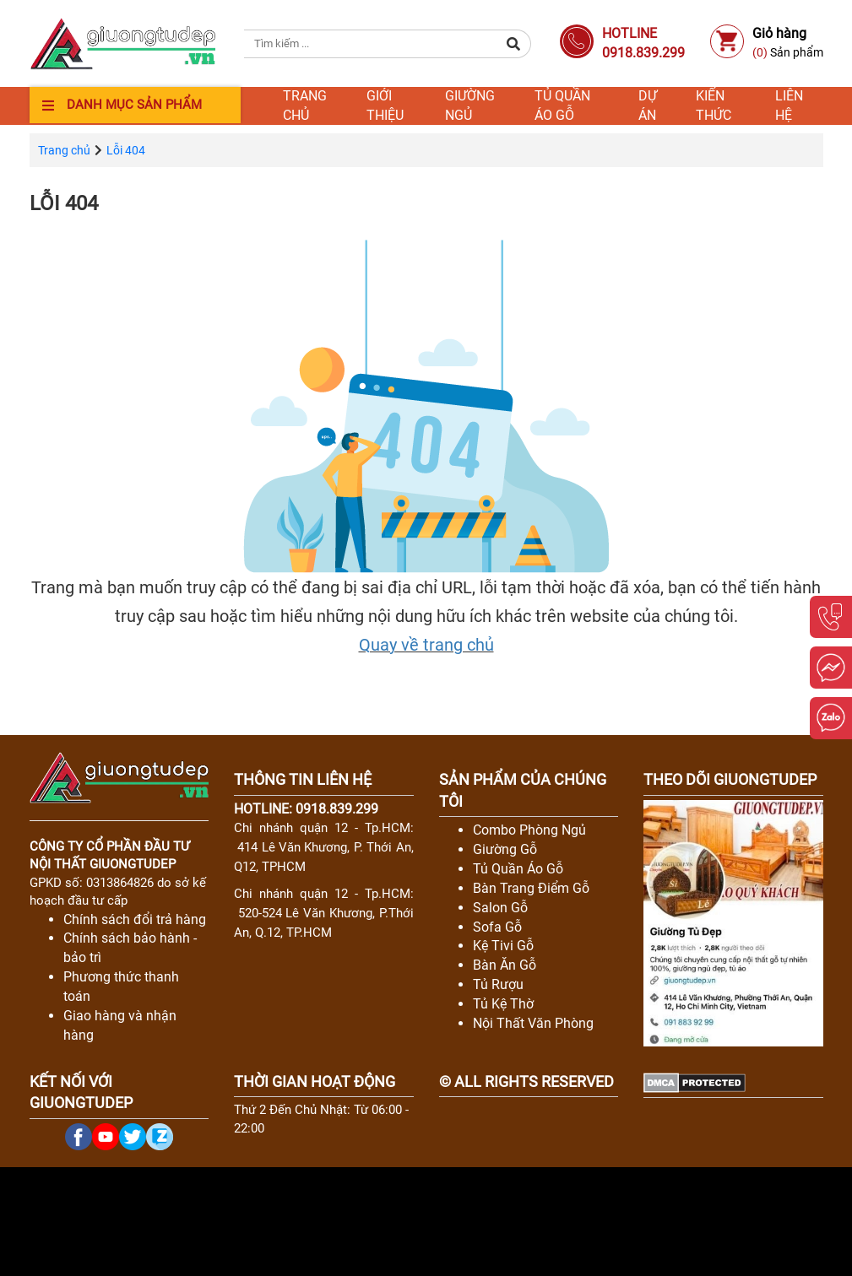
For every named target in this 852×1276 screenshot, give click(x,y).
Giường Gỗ (505, 849)
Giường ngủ (470, 106)
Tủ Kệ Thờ (503, 1004)
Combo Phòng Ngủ (529, 830)
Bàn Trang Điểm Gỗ (531, 888)
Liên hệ (789, 106)
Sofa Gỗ (497, 927)
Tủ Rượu (498, 984)
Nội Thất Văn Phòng (533, 1023)
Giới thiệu (385, 106)
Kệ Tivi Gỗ (503, 946)
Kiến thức (713, 106)
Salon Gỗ (500, 908)
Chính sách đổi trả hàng (134, 919)
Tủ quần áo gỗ (562, 106)
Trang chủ (305, 106)
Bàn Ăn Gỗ (504, 965)
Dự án (647, 106)
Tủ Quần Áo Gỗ (518, 869)
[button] (514, 44)
